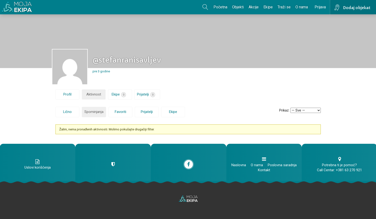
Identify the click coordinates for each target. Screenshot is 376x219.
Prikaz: (284, 110)
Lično (67, 112)
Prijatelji (146, 94)
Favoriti (120, 112)
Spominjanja (94, 112)
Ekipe (268, 7)
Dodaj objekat (357, 7)
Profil (67, 94)
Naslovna (238, 165)
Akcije (254, 7)
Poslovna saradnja (282, 165)
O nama (301, 7)
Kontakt (264, 170)
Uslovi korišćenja (37, 167)
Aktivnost (93, 94)
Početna (220, 7)
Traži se (284, 7)
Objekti (238, 7)
